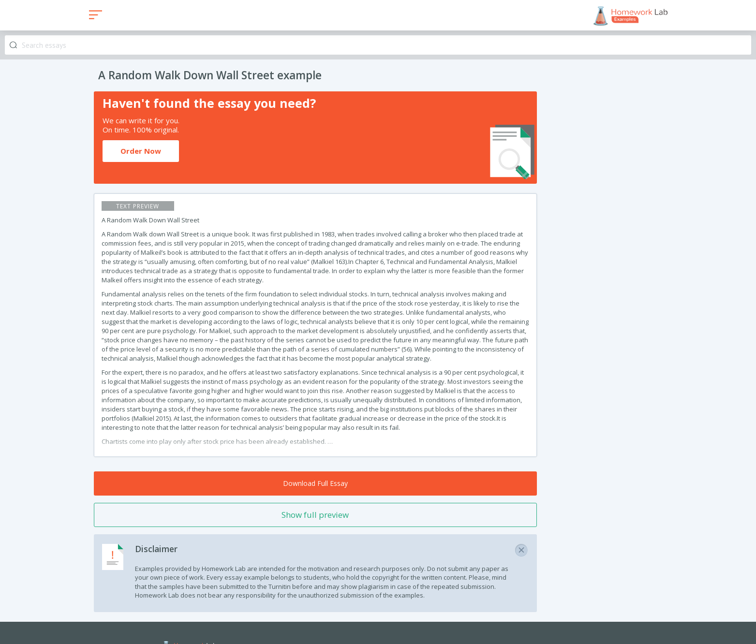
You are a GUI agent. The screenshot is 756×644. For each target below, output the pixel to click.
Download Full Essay (315, 483)
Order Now (140, 151)
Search (13, 45)
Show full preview (315, 514)
